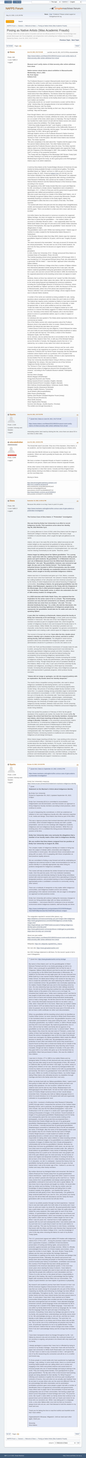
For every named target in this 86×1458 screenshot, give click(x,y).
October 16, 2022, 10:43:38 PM (36, 764)
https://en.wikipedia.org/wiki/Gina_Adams (48, 944)
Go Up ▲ (79, 1455)
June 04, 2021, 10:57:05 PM (35, 414)
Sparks (13, 414)
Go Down (9, 46)
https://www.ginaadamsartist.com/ (48, 948)
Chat (50, 14)
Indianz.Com (55, 173)
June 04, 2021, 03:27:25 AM (35, 52)
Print (77, 46)
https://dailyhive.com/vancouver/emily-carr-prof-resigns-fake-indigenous (51, 918)
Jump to (51, 1443)
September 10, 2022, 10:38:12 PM (36, 500)
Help (64, 1455)
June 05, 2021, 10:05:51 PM (35, 442)
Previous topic (65, 40)
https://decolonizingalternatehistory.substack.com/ (42, 483)
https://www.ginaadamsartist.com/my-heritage (52, 959)
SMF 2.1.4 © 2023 (9, 1455)
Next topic (75, 40)
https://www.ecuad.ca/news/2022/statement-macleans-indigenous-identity (51, 783)
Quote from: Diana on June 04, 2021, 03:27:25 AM (45, 419)
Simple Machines (19, 1455)
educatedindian (16, 442)
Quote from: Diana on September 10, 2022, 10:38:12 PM (47, 769)
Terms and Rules (71, 1455)
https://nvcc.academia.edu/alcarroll (37, 484)
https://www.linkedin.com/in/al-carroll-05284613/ (41, 492)
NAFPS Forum (14, 8)
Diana (12, 52)
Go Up (8, 1434)
